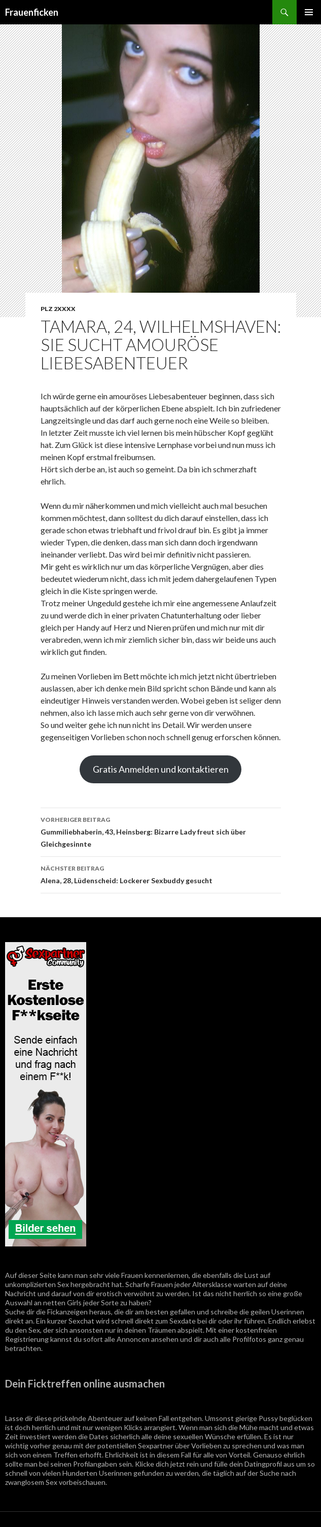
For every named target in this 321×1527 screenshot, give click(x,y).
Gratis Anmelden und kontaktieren (161, 769)
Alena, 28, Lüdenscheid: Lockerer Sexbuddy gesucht (161, 873)
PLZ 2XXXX (58, 309)
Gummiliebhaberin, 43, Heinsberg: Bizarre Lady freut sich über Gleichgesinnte (161, 831)
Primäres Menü (309, 12)
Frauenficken (31, 12)
